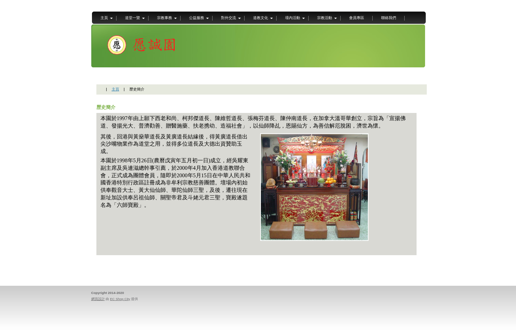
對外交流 (228, 18)
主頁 (104, 18)
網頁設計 (98, 299)
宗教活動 (324, 18)
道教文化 (260, 18)
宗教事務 (164, 18)
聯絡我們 (388, 18)
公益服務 (196, 18)
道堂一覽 (132, 18)
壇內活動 (292, 18)
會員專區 (356, 18)
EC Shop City (120, 299)
